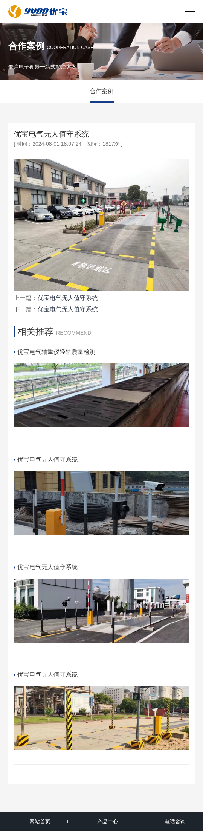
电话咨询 (175, 822)
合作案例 (102, 91)
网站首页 (39, 822)
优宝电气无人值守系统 (68, 298)
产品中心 (107, 822)
